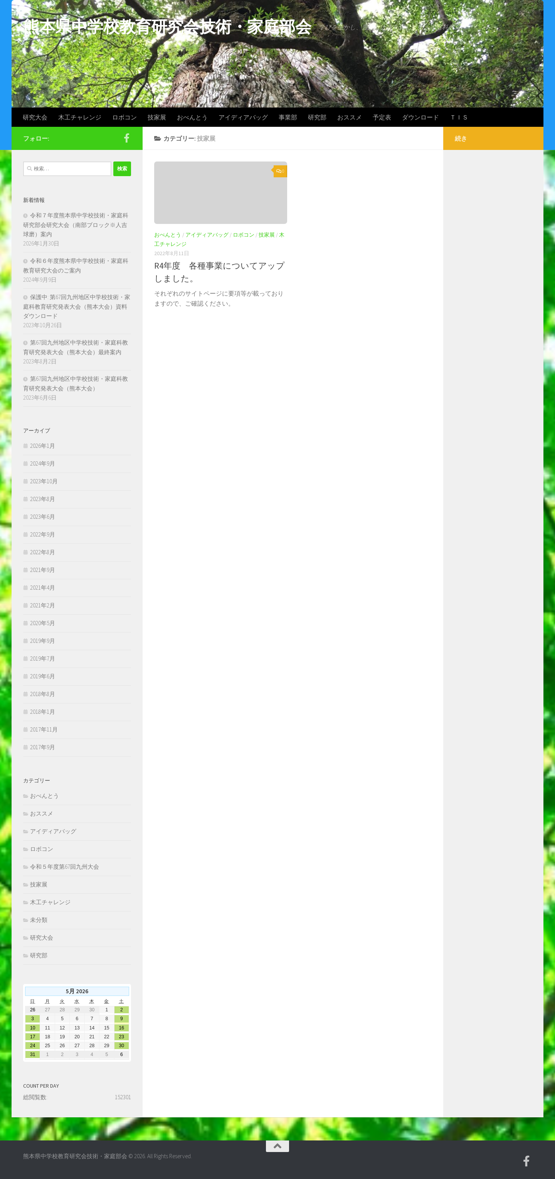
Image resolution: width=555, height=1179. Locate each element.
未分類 (38, 919)
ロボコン (124, 117)
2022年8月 (42, 552)
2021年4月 (42, 587)
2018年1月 (42, 711)
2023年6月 (42, 516)
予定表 (382, 117)
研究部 (317, 117)
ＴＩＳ (459, 117)
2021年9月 (42, 570)
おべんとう (192, 117)
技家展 (157, 117)
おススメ (349, 117)
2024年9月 (42, 463)
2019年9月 (42, 640)
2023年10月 (44, 481)
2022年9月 (42, 534)
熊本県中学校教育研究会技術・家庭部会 (167, 27)
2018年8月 (42, 694)
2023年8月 (42, 499)
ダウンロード (420, 117)
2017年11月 (44, 729)
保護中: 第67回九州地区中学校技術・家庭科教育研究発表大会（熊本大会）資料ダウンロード (76, 306)
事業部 (288, 117)
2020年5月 (42, 623)
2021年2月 (42, 605)
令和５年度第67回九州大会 (64, 866)
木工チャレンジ (79, 117)
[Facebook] (126, 138)
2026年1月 (42, 445)
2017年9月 (42, 747)
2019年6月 (42, 676)
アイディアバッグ (243, 117)
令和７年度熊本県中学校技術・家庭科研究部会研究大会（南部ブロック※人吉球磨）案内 (75, 225)
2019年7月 (42, 658)
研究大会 (35, 117)
